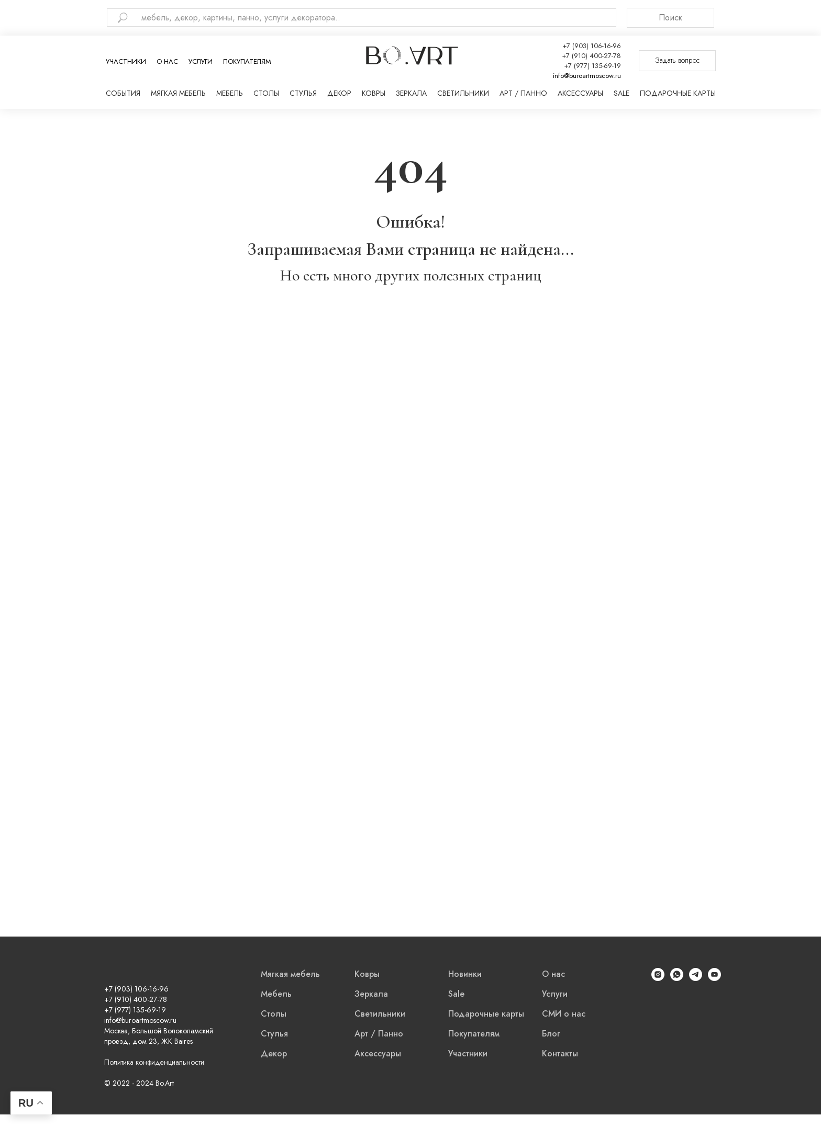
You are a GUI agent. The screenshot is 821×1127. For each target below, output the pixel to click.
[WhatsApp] (676, 978)
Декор (339, 93)
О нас (167, 61)
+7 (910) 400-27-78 (591, 56)
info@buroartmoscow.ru (587, 76)
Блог (551, 1034)
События (123, 93)
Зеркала (411, 93)
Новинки (465, 974)
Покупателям (247, 61)
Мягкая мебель (178, 93)
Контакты (560, 1053)
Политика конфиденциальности (154, 1062)
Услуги (200, 61)
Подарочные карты (678, 93)
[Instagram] (657, 978)
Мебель (229, 93)
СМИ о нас (563, 1014)
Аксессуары (580, 93)
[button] (677, 60)
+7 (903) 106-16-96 (591, 46)
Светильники (463, 93)
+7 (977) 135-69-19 (592, 66)
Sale (621, 93)
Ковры (373, 93)
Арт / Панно (523, 93)
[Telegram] (695, 978)
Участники (126, 61)
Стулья (303, 93)
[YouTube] (714, 978)
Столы (266, 93)
